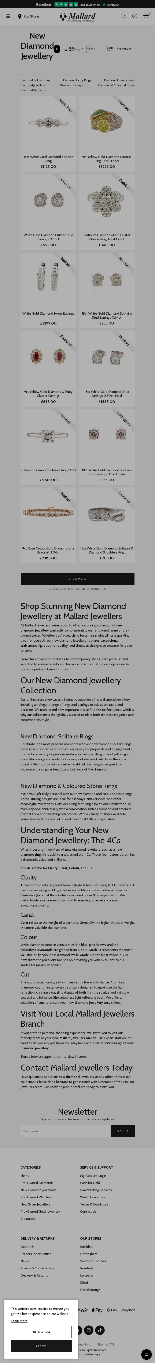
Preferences (41, 1331)
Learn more (19, 1321)
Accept (41, 1346)
